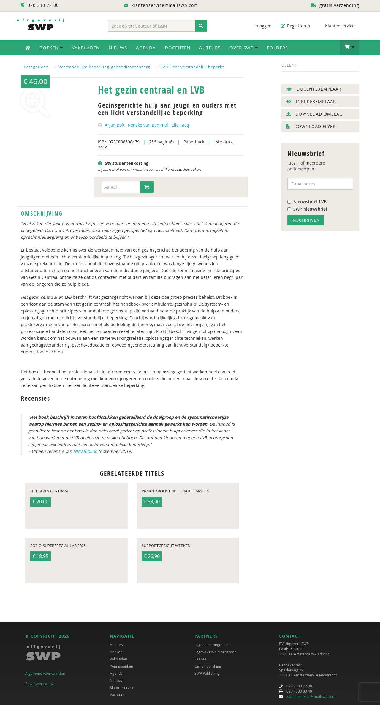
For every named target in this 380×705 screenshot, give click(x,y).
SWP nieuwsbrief (307, 209)
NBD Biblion (85, 451)
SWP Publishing (207, 673)
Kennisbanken (121, 666)
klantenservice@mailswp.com (310, 696)
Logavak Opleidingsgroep (215, 651)
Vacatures (118, 694)
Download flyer (311, 126)
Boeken (116, 651)
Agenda (146, 47)
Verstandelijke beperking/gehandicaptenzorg (104, 66)
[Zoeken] (201, 26)
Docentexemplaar (313, 89)
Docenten (177, 47)
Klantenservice (336, 26)
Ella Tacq (180, 125)
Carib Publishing (207, 666)
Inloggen (260, 26)
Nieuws (118, 47)
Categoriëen (36, 66)
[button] (349, 47)
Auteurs (210, 47)
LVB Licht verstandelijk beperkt (192, 66)
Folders (277, 47)
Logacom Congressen (212, 644)
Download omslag (314, 114)
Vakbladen (86, 47)
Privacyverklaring (39, 683)
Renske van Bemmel (148, 125)
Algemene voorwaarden (45, 673)
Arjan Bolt (114, 125)
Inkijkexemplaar (311, 101)
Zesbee (200, 659)
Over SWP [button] (243, 47)
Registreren (295, 26)
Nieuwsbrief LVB (307, 201)
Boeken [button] (51, 47)
